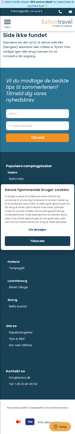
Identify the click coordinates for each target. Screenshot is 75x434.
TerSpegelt (17, 268)
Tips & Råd (16, 339)
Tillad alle (37, 241)
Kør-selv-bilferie (20, 345)
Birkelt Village (18, 287)
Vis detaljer (37, 229)
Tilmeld (37, 137)
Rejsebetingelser (21, 332)
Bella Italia (16, 179)
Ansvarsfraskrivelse (56, 407)
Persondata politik (17, 407)
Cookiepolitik (36, 407)
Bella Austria (18, 306)
